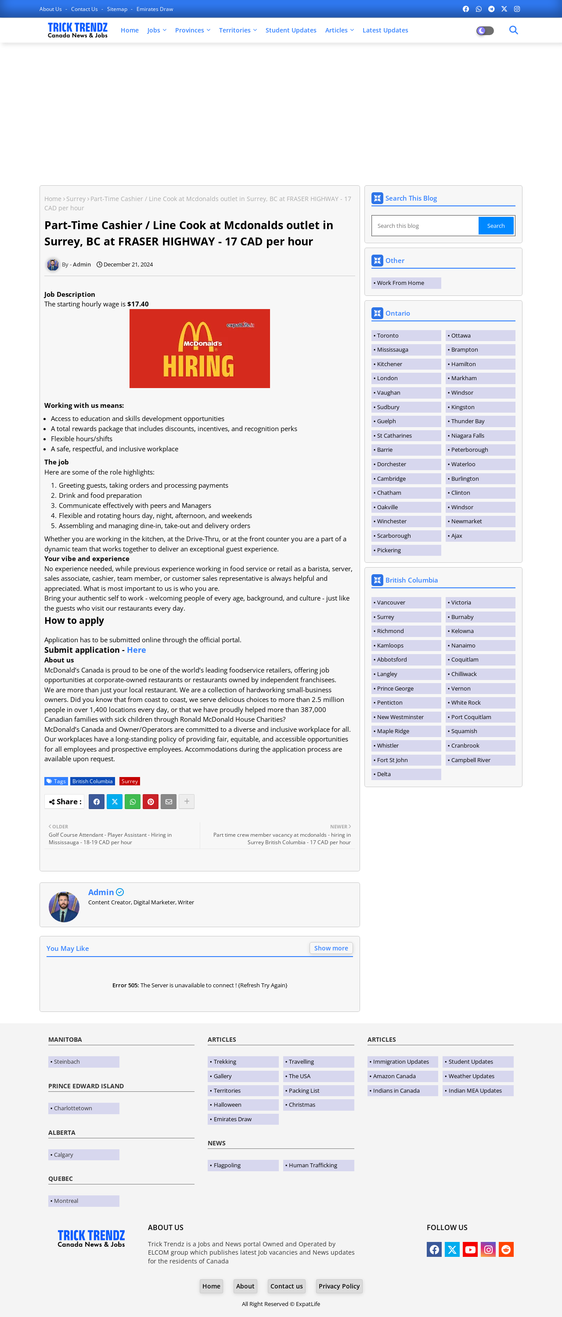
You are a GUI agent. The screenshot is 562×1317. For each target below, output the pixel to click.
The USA (299, 1076)
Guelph (386, 421)
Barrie (385, 449)
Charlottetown (73, 1108)
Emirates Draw (155, 9)
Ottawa (461, 335)
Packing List (304, 1090)
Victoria (461, 602)
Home (130, 30)
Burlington (465, 478)
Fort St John (392, 760)
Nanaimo (463, 645)
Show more (331, 948)
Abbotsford (392, 659)
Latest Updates (385, 30)
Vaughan (388, 392)
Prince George (395, 688)
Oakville (387, 507)
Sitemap (118, 9)
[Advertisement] (281, 112)
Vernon (461, 688)
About (245, 1286)
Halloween (227, 1104)
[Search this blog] (426, 225)
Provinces (189, 30)
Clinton (460, 493)
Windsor (462, 392)
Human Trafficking (313, 1165)
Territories (235, 30)
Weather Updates (471, 1076)
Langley (387, 674)
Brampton (464, 349)
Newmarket (466, 521)
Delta (384, 774)
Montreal (66, 1201)
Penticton (390, 702)
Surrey (76, 198)
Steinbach (67, 1061)
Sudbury (388, 407)
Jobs (154, 30)
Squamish (464, 731)
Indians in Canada (396, 1090)
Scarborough (394, 536)
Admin (101, 892)
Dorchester (391, 464)
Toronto (388, 335)
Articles (336, 30)
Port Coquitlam (471, 717)
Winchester (392, 521)
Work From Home (400, 283)
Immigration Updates (401, 1061)
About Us (51, 9)
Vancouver (391, 602)
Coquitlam (465, 659)
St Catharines (394, 435)
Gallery (223, 1076)
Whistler (388, 745)
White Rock (466, 702)
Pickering (389, 550)
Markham (464, 378)
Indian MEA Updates (475, 1090)
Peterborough (469, 449)
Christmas (302, 1104)
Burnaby (462, 617)
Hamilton (463, 364)
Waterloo (463, 464)
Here (136, 649)
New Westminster (400, 717)
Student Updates (291, 30)
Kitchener (389, 364)
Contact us (85, 9)
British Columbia (92, 781)
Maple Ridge (393, 731)
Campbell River (470, 760)
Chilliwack (464, 674)
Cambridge (391, 478)
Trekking (225, 1061)
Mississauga (392, 349)
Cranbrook (465, 745)
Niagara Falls (467, 435)
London (387, 378)
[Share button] (187, 801)
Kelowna (462, 631)
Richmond (390, 631)
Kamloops (390, 645)
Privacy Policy (339, 1286)
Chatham (389, 493)
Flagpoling (227, 1165)
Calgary (63, 1155)
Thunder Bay (468, 421)
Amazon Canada (394, 1076)
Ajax (456, 536)
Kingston (463, 407)
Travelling (301, 1061)
